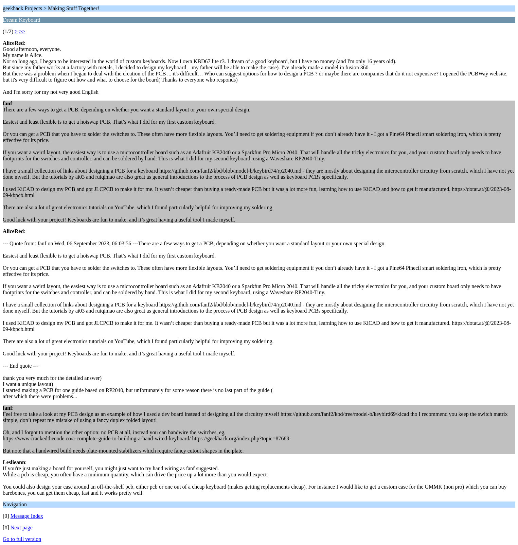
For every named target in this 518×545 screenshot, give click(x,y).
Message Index (27, 516)
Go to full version (22, 539)
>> (22, 31)
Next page (22, 527)
